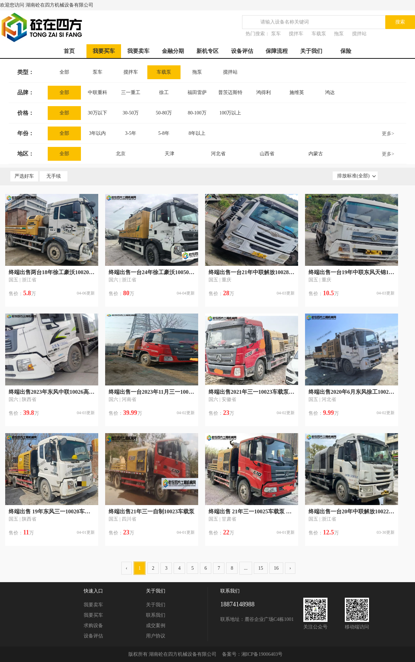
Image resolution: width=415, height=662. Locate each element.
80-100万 (197, 112)
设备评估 (242, 51)
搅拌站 (359, 33)
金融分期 (173, 51)
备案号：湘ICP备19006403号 (252, 654)
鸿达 (330, 92)
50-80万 (164, 112)
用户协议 (155, 635)
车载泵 (319, 33)
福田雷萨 (197, 92)
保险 (345, 51)
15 (260, 568)
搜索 (400, 22)
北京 (121, 153)
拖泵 (339, 33)
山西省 (267, 153)
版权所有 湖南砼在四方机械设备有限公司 (172, 654)
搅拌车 (296, 33)
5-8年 (163, 133)
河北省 (218, 153)
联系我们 (155, 615)
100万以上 (230, 112)
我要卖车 (138, 51)
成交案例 (155, 625)
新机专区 (207, 51)
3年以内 (97, 133)
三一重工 (130, 92)
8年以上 (196, 133)
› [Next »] (290, 568)
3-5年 (130, 133)
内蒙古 (315, 153)
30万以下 (97, 112)
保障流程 (277, 51)
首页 (69, 51)
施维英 (296, 92)
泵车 (276, 33)
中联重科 (97, 92)
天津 (169, 153)
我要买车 (104, 51)
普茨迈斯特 (230, 92)
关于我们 (311, 51)
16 (276, 568)
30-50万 (130, 112)
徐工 (164, 92)
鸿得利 (263, 92)
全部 (64, 72)
